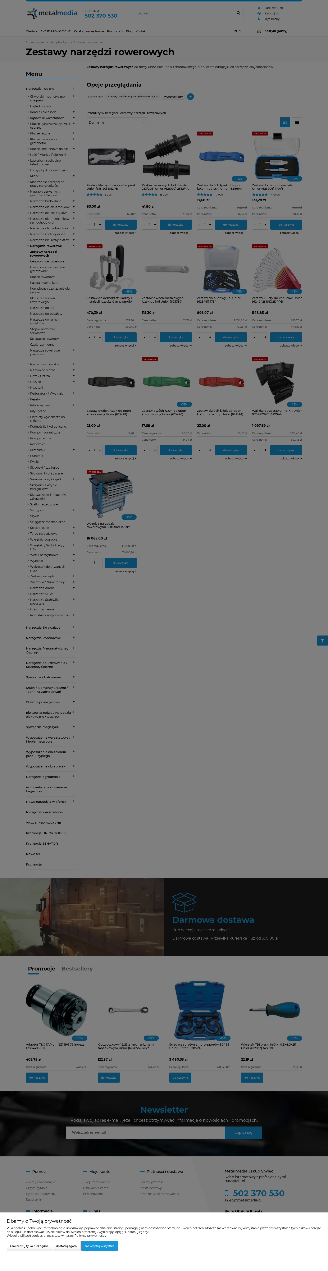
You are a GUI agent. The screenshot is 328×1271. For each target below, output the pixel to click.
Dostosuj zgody (66, 1246)
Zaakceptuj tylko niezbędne (29, 1246)
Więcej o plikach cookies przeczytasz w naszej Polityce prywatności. (56, 1236)
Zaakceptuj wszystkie (99, 1246)
